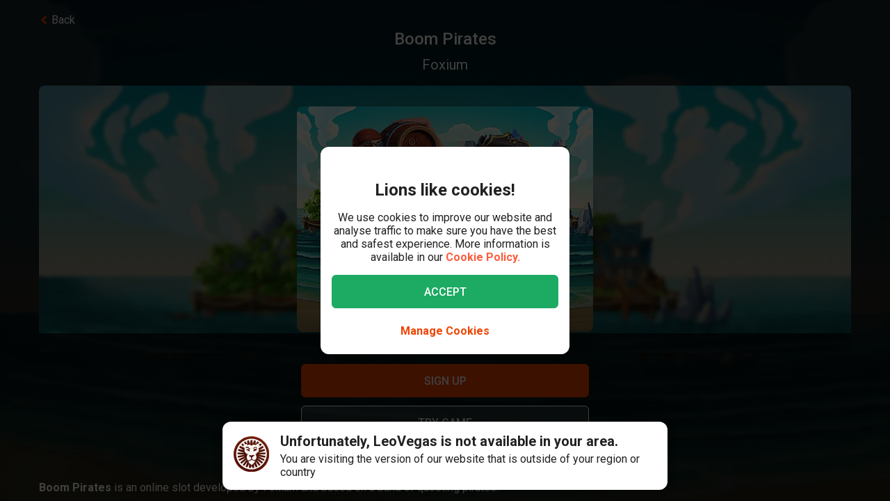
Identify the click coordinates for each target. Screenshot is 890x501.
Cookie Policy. (483, 257)
